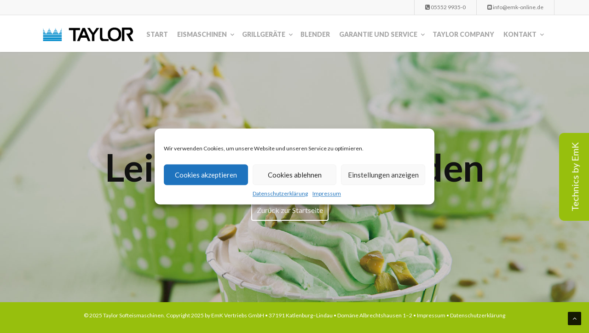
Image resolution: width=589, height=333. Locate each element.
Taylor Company (463, 34)
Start (157, 34)
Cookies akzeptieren (206, 175)
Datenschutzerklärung (280, 193)
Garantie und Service (378, 34)
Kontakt (520, 34)
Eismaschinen (202, 34)
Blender (315, 34)
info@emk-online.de (515, 7)
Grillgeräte (263, 34)
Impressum (326, 193)
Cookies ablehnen (295, 175)
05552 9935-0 (445, 7)
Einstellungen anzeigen (383, 175)
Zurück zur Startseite (290, 210)
